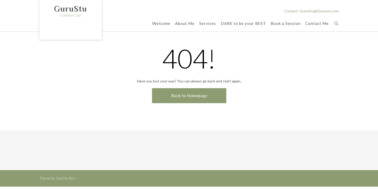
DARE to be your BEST (243, 24)
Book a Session (286, 24)
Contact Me (317, 24)
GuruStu (70, 9)
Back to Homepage (189, 95)
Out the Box (65, 178)
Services (207, 24)
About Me (185, 24)
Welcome (161, 24)
